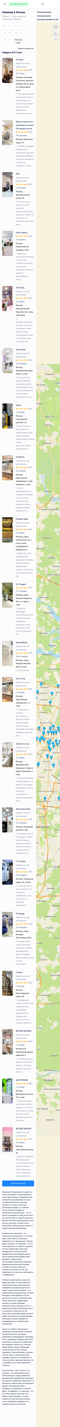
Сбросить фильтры (26, 48)
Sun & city (20, 678)
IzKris (18, 405)
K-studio (19, 59)
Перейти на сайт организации (23, 65)
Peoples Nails (22, 519)
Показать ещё (19, 41)
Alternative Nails (23, 809)
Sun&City (20, 457)
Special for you (22, 744)
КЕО (18, 174)
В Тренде (20, 913)
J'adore (19, 972)
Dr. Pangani (21, 584)
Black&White (22, 642)
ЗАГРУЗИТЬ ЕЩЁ (18, 1183)
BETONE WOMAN (23, 1031)
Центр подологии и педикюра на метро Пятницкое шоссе (25, 125)
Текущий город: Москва (18, 4)
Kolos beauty (21, 232)
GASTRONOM (22, 1080)
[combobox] (7, 26)
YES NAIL (20, 287)
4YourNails (21, 349)
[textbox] (5, 25)
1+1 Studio (21, 861)
